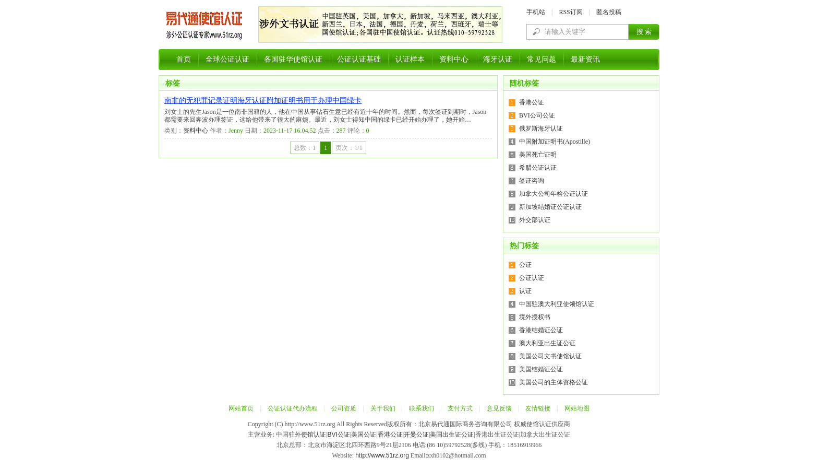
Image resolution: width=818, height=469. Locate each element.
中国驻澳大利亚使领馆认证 (556, 304)
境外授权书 (534, 317)
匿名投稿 (608, 12)
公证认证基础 (359, 59)
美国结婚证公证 (541, 369)
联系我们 (421, 408)
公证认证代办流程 (293, 408)
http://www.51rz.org (382, 455)
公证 (525, 264)
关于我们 (382, 408)
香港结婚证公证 (541, 330)
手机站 (535, 12)
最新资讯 (585, 59)
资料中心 (453, 59)
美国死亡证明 (538, 154)
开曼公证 (416, 434)
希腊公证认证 (538, 167)
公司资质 (343, 408)
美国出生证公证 (452, 434)
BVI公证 (338, 434)
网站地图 (577, 408)
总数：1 (305, 147)
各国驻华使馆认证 (293, 59)
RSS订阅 (570, 12)
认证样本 (410, 59)
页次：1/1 (348, 147)
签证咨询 (531, 180)
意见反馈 (499, 408)
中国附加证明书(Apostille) (554, 141)
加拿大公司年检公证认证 (553, 193)
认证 (525, 291)
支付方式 (460, 408)
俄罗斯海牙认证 (541, 128)
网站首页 (241, 408)
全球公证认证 (227, 59)
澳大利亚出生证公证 (547, 343)
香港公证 (531, 102)
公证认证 (531, 278)
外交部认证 (534, 220)
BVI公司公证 (537, 115)
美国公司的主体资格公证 (553, 382)
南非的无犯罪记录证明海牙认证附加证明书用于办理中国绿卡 (263, 100)
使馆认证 (313, 434)
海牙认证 (497, 59)
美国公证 (363, 434)
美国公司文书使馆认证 (550, 356)
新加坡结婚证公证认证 (550, 206)
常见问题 (541, 59)
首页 (183, 59)
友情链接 (537, 408)
